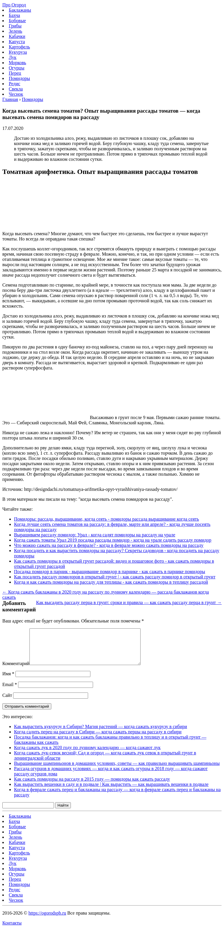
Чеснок (16, 94)
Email (9, 691)
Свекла (16, 88)
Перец (15, 73)
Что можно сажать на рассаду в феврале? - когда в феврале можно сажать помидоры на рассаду (109, 545)
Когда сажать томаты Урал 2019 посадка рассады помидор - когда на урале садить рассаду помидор (112, 540)
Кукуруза (18, 52)
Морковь (17, 62)
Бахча (14, 15)
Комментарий (15, 670)
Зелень (15, 31)
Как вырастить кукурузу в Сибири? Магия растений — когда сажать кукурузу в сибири (100, 733)
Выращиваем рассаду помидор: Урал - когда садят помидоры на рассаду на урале (94, 534)
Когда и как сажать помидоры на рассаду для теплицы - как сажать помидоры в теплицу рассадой (111, 582)
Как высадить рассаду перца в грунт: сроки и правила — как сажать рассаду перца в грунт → (129, 602)
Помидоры (19, 78)
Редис (14, 83)
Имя (8, 680)
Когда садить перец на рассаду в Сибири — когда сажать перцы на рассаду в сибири (97, 738)
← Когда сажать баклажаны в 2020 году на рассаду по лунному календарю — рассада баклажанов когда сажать (105, 594)
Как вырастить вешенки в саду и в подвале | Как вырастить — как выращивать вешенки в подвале (111, 791)
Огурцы (16, 67)
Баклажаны (20, 10)
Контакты (12, 929)
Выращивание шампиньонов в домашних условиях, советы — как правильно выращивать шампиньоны (117, 770)
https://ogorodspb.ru (47, 919)
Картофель (19, 46)
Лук (12, 57)
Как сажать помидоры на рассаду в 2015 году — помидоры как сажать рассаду (92, 786)
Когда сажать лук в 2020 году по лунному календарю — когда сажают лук (87, 754)
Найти (63, 812)
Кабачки (17, 36)
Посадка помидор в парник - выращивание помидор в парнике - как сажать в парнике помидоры (109, 571)
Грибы (15, 25)
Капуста (17, 41)
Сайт (7, 702)
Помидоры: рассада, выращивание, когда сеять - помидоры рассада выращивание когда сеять (106, 519)
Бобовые (17, 20)
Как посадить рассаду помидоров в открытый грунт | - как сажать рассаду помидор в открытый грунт (114, 576)
